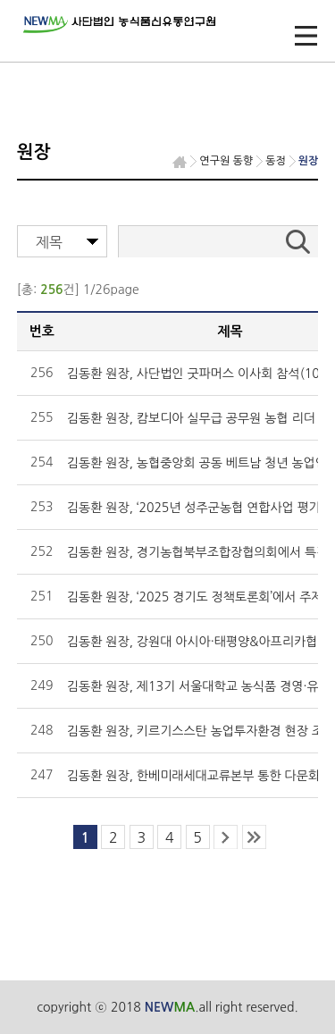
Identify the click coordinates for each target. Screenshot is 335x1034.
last (254, 837)
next (226, 837)
